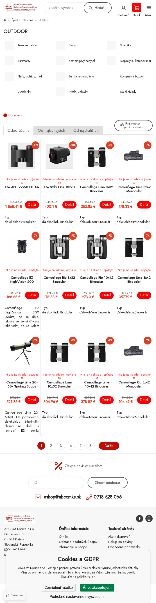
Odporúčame (18, 130)
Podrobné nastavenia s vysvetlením (78, 596)
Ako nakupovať (119, 536)
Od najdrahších (86, 130)
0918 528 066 (108, 497)
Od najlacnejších (51, 130)
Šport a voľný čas (22, 20)
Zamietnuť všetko (59, 587)
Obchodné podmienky (124, 546)
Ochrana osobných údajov (78, 541)
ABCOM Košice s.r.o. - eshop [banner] (23, 6)
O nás (63, 536)
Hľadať (99, 7)
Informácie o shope (73, 546)
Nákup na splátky (120, 541)
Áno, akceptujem (97, 587)
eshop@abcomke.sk (62, 497)
